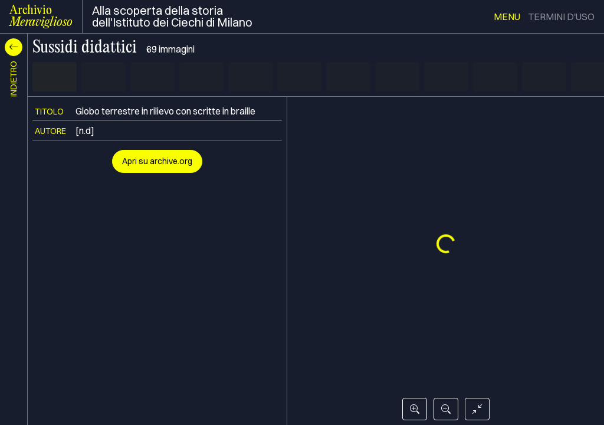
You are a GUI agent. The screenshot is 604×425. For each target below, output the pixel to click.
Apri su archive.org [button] (157, 161)
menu (507, 16)
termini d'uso (561, 16)
